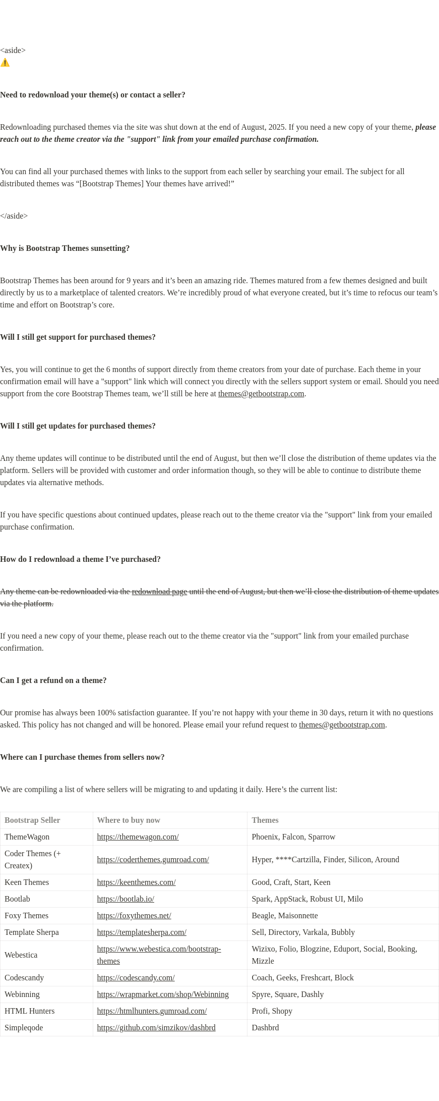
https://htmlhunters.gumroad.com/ (152, 1011)
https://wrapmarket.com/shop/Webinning (163, 994)
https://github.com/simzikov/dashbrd (156, 1027)
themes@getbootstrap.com (261, 393)
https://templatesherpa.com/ (141, 932)
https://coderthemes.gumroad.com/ (153, 859)
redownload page (159, 591)
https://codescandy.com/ (136, 977)
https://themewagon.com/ (138, 836)
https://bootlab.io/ (125, 899)
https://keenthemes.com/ (136, 882)
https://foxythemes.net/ (134, 915)
